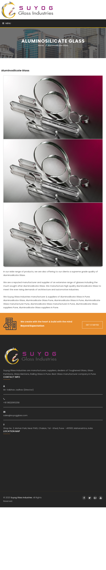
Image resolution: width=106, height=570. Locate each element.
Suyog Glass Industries (21, 497)
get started (92, 324)
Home (41, 45)
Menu (6, 23)
